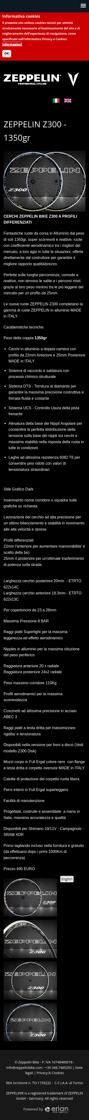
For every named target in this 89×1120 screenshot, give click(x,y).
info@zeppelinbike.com (24, 1067)
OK (6, 49)
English (66, 879)
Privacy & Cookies (50, 1073)
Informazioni (12, 40)
